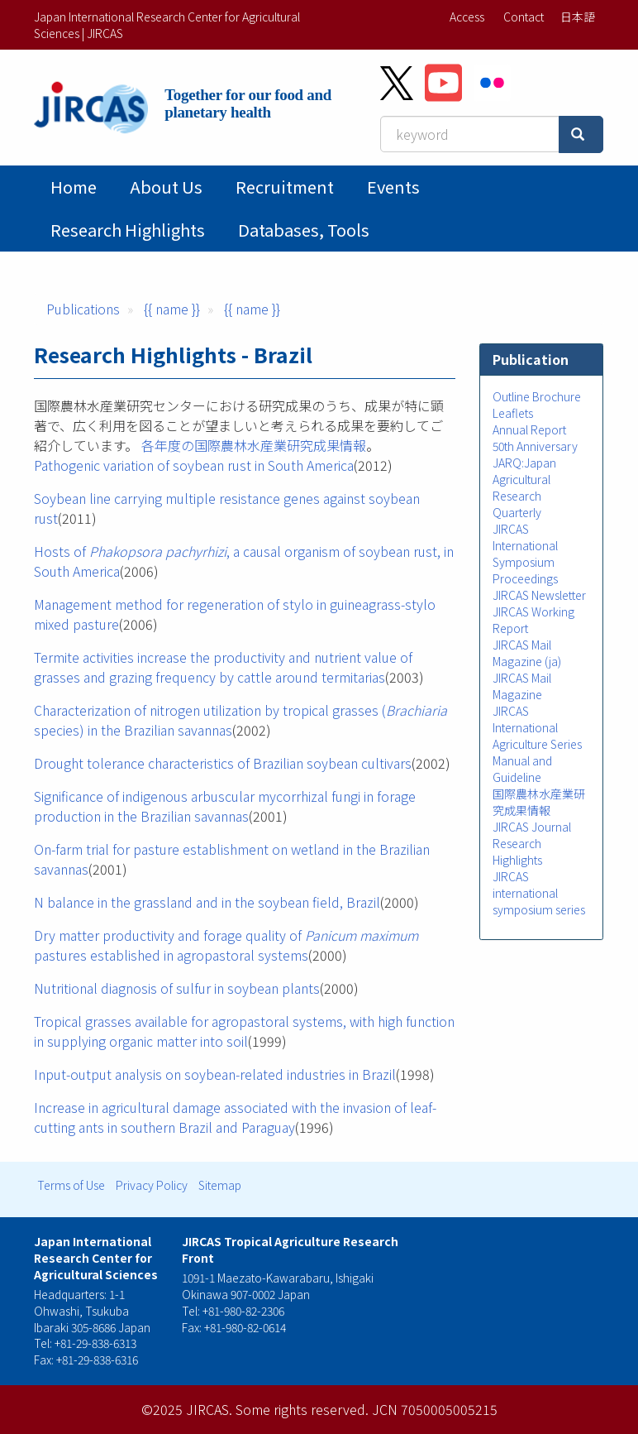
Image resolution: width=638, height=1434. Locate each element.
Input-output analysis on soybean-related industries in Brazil (215, 1074)
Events (393, 187)
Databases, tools (303, 230)
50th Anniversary (535, 446)
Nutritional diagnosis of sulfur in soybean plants (177, 988)
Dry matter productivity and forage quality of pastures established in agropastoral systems (226, 945)
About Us (166, 187)
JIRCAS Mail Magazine (522, 686)
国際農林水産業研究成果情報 (539, 801)
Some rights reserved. (302, 1409)
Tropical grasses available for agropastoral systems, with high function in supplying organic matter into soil (244, 1031)
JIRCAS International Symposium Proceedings (525, 553)
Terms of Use (71, 1185)
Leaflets (513, 413)
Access (467, 16)
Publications (83, 309)
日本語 (577, 16)
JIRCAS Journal (532, 826)
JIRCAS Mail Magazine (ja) (527, 652)
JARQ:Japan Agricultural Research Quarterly (524, 487)
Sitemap (219, 1185)
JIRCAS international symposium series (539, 893)
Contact (523, 16)
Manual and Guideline (522, 768)
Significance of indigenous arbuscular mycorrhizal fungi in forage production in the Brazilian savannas (225, 806)
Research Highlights (127, 230)
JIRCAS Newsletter (539, 595)
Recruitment (285, 187)
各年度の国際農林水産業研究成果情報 (253, 445)
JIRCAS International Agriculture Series (537, 727)
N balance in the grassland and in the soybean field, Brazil (207, 902)
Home (73, 187)
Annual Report (529, 429)
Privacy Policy (152, 1185)
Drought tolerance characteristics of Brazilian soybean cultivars (223, 763)
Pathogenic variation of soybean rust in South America (194, 465)
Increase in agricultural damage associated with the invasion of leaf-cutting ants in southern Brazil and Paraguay (235, 1117)
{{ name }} (172, 309)
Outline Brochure (537, 396)
